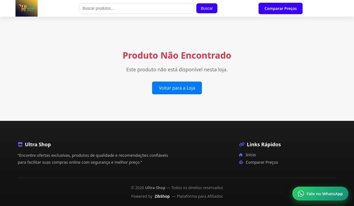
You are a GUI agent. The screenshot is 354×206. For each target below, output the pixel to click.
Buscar (207, 8)
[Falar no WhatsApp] (320, 193)
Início (247, 154)
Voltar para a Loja (177, 88)
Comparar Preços (280, 8)
